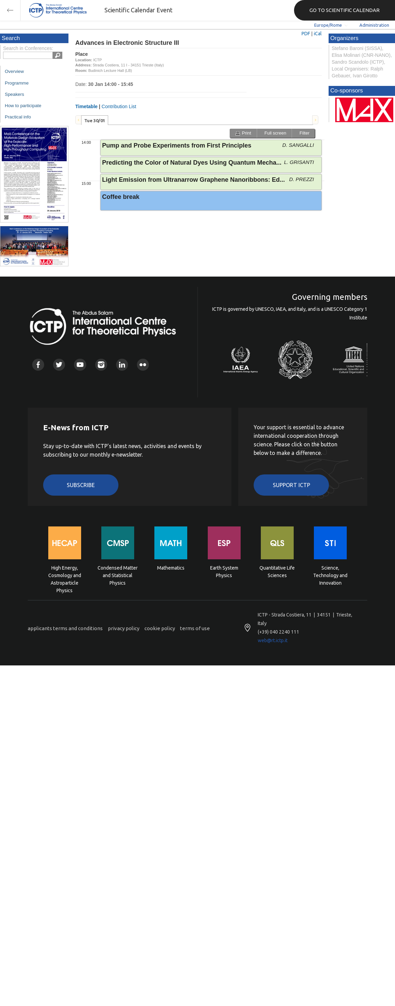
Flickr (143, 365)
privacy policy (123, 628)
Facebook (38, 365)
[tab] (94, 120)
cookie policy (159, 628)
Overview (14, 71)
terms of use (195, 628)
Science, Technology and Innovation (330, 575)
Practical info (18, 116)
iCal (318, 33)
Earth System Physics (224, 571)
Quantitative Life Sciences (277, 571)
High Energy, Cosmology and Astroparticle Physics (64, 575)
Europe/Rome (328, 25)
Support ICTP (291, 485)
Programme (17, 83)
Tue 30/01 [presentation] (94, 120)
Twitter (59, 365)
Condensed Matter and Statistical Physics (118, 575)
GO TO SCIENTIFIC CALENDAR (344, 10)
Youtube (80, 365)
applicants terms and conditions (65, 628)
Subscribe (81, 485)
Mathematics (170, 568)
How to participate (23, 105)
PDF (306, 33)
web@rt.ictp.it (273, 640)
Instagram (101, 365)
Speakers (14, 94)
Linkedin (122, 365)
